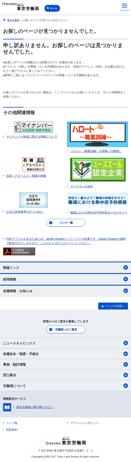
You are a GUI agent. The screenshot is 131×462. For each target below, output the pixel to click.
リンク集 (12, 423)
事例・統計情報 (65, 364)
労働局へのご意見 (66, 329)
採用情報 (65, 279)
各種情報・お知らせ (65, 290)
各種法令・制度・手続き (65, 354)
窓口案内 (65, 375)
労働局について (65, 385)
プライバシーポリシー (84, 423)
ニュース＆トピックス (65, 343)
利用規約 (12, 429)
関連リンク (65, 267)
